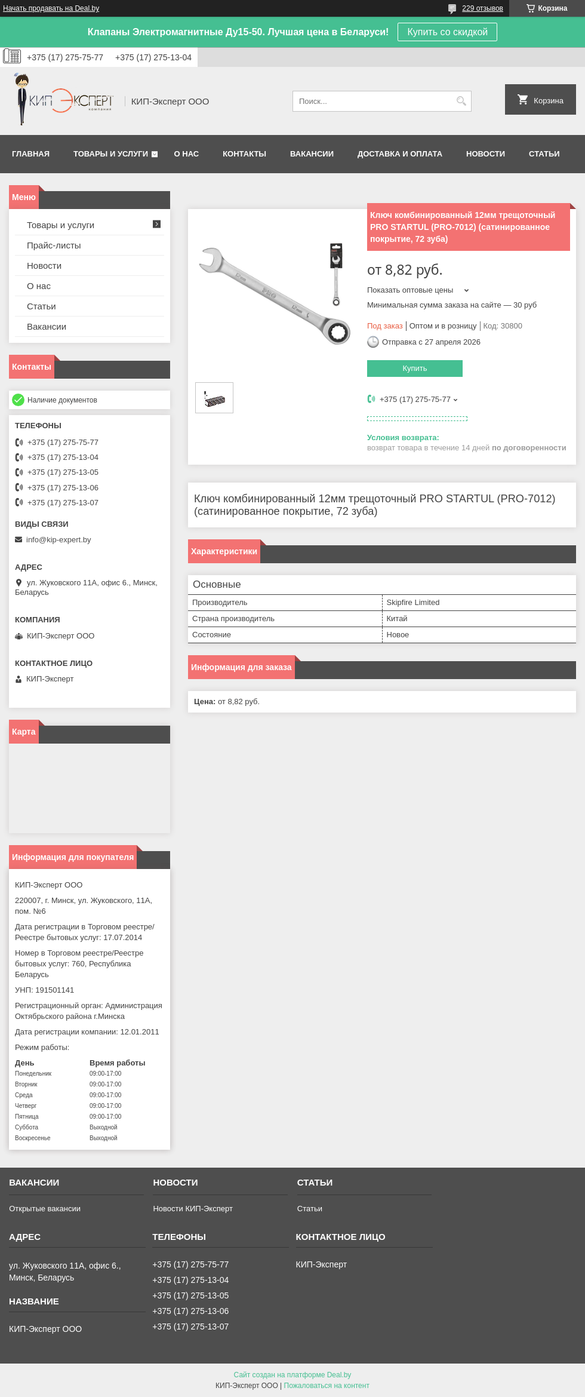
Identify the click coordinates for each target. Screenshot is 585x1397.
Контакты (244, 153)
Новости (485, 153)
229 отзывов (482, 8)
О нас (186, 153)
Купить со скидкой (447, 32)
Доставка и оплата (400, 153)
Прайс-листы (54, 245)
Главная (31, 153)
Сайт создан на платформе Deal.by (293, 1375)
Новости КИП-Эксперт (192, 1208)
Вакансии (312, 153)
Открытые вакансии (45, 1208)
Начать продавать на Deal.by (51, 8)
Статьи (544, 153)
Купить (414, 368)
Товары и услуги (110, 153)
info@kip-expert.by (58, 539)
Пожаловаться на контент (327, 1385)
